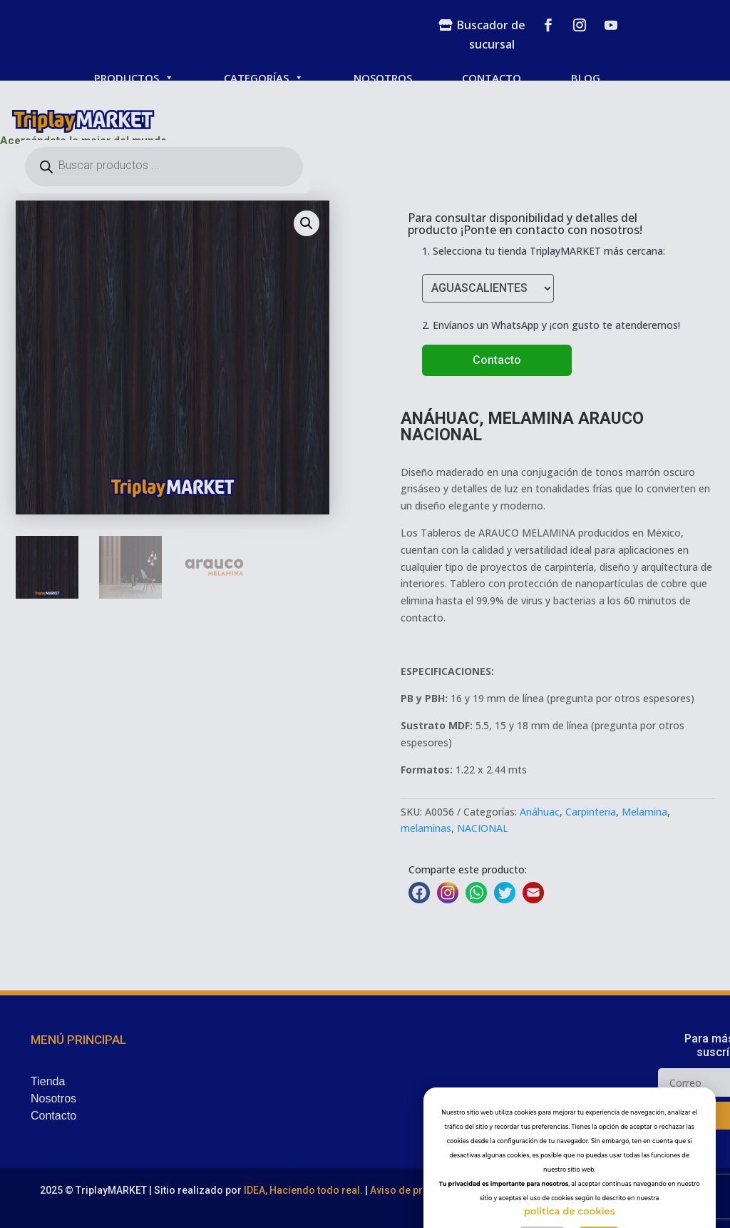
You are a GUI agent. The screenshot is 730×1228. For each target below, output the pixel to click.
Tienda (48, 1081)
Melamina (644, 811)
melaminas (426, 828)
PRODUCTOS (134, 78)
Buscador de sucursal (491, 34)
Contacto (497, 360)
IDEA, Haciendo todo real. (303, 1190)
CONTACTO (491, 78)
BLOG (585, 78)
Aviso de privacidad (416, 1190)
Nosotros (53, 1098)
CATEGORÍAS (264, 78)
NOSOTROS (383, 78)
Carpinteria (590, 811)
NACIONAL (482, 828)
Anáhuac (540, 811)
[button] (306, 223)
